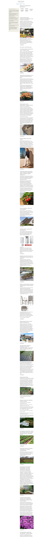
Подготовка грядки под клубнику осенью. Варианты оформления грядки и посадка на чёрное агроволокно (26, 173)
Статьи (24, 3)
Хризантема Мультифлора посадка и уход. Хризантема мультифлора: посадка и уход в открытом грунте (26, 499)
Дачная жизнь (21, 1)
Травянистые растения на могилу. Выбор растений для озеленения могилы (13, 23)
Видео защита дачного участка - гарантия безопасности (26, 322)
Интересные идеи (31, 10)
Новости (20, 3)
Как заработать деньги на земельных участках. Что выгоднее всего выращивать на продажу (13, 18)
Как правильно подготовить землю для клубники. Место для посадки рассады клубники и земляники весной (26, 433)
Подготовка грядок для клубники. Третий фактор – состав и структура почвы (26, 449)
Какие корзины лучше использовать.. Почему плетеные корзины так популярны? (26, 105)
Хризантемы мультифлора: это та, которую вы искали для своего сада (26, 76)
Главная (17, 3)
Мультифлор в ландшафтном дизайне (22, 9)
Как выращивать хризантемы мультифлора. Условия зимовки (26, 533)
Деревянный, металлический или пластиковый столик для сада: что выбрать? (26, 257)
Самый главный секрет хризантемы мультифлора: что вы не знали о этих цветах (26, 18)
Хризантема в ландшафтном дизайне (26, 9)
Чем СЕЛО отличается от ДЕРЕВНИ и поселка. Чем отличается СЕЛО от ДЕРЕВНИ (14, 11)
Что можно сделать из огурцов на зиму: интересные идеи (26, 49)
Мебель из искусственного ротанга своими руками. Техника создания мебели (26, 285)
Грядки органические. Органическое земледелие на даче (27, 378)
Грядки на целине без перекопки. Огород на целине (26, 401)
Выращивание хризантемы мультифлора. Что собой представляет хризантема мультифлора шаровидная (25, 468)
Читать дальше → (22, 101)
